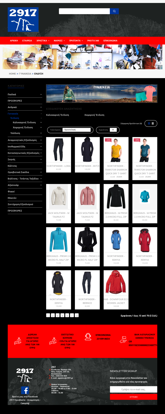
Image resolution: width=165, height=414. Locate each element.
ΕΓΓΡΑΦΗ (134, 397)
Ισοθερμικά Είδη (16, 146)
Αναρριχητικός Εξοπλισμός (22, 140)
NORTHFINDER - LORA (58, 166)
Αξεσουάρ (13, 185)
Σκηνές (11, 159)
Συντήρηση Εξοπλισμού (20, 204)
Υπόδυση (15, 133)
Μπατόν (12, 198)
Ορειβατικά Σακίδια (18, 172)
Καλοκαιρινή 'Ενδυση (24, 122)
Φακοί (11, 191)
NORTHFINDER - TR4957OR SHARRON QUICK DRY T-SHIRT (116, 170)
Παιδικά (12, 94)
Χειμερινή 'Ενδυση (23, 127)
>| (77, 315)
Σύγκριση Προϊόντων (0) (131, 123)
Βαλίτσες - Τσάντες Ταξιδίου (23, 178)
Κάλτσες (12, 166)
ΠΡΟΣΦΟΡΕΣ (15, 100)
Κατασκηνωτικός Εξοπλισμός (23, 153)
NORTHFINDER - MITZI (87, 166)
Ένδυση (38, 73)
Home (12, 73)
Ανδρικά (12, 107)
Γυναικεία (25, 73)
